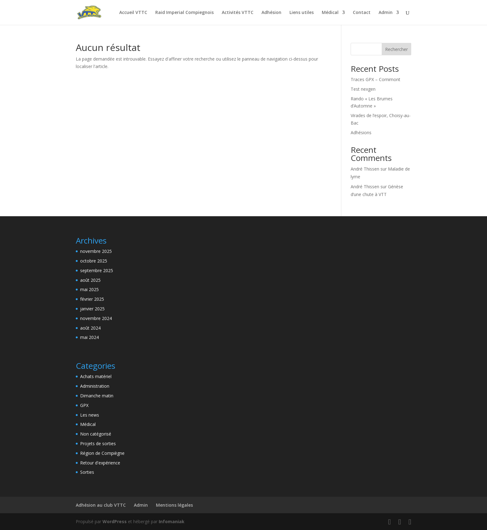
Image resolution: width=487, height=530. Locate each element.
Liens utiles (301, 12)
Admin (386, 12)
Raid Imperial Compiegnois (184, 12)
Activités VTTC (237, 12)
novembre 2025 (96, 251)
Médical (330, 12)
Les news (89, 415)
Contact (362, 12)
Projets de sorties (98, 443)
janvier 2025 (92, 309)
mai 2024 (89, 337)
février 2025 (92, 299)
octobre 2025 (93, 261)
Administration (94, 386)
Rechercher (396, 49)
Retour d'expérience (100, 463)
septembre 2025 (96, 270)
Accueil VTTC (133, 12)
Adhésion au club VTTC (101, 505)
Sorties (87, 472)
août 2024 (90, 328)
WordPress (114, 521)
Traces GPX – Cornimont (375, 79)
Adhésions (361, 132)
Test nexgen (363, 89)
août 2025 (90, 280)
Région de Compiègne (102, 453)
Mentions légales (174, 505)
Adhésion (271, 12)
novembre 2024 (96, 318)
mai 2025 (89, 289)
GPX (84, 405)
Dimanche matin (96, 396)
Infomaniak (171, 521)
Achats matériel (96, 376)
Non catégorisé (95, 434)
